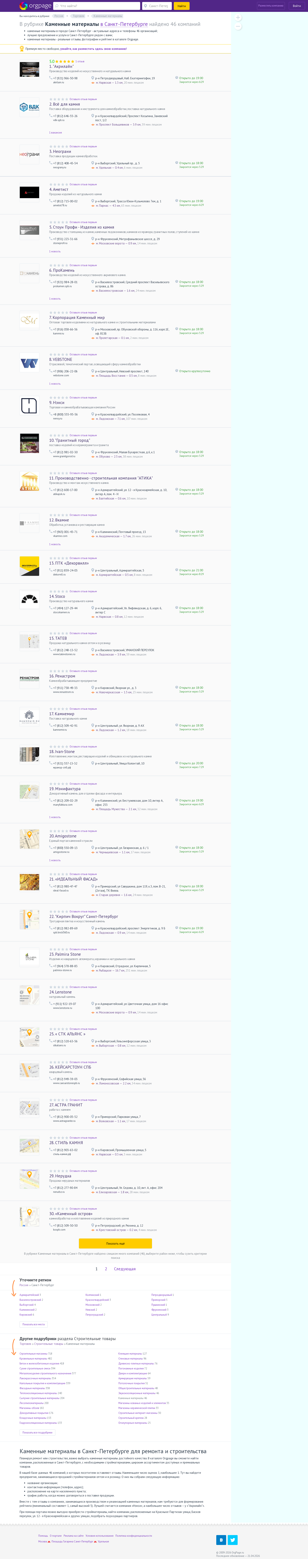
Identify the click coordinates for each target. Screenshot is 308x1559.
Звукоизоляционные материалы (137, 1393)
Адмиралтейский (29, 1295)
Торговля (25, 1344)
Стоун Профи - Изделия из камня (81, 227)
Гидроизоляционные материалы (38, 1423)
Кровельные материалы (33, 1358)
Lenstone (60, 992)
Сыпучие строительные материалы (40, 1398)
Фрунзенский (158, 1309)
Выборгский (27, 1304)
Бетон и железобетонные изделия (39, 1363)
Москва (42, 1541)
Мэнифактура (65, 788)
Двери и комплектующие (132, 1373)
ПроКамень (61, 270)
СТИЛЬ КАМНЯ (66, 1142)
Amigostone (63, 836)
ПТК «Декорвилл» (69, 563)
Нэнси (56, 402)
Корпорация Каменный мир (77, 317)
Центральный (159, 1314)
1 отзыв (80, 61)
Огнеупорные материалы (132, 1423)
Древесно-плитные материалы (136, 1363)
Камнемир (61, 713)
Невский (90, 1309)
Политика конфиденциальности (133, 1535)
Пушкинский (158, 1304)
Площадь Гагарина (62, 1541)
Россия (24, 1285)
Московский (93, 1304)
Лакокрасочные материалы (35, 1378)
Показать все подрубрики (37, 1432)
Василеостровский (30, 1300)
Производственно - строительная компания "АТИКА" (101, 478)
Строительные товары (48, 1344)
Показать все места (34, 1324)
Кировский (26, 1314)
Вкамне (59, 520)
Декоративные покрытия (34, 1413)
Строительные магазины (33, 1353)
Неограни (60, 151)
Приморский (158, 1300)
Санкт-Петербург (83, 1541)
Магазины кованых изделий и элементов (142, 1403)
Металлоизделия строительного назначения (45, 1373)
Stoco (57, 596)
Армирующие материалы (132, 1378)
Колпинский (92, 1295)
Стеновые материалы (130, 1358)
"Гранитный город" (69, 440)
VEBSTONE (60, 359)
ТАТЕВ (58, 638)
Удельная (103, 1541)
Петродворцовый (161, 1295)
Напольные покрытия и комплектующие (42, 1383)
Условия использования (99, 1535)
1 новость (54, 251)
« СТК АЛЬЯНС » (67, 1034)
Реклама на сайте (74, 1535)
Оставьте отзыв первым (83, 99)
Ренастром (62, 676)
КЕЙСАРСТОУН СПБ (70, 1067)
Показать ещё (115, 1243)
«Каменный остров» (71, 1213)
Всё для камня (64, 104)
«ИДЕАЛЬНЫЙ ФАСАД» (73, 879)
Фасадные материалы (32, 1388)
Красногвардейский (97, 1300)
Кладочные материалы (33, 1418)
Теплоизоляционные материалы (38, 1393)
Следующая (125, 1268)
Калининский (27, 1309)
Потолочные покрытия (131, 1383)
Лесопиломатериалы (32, 1403)
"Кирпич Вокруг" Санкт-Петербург (83, 916)
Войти (297, 6)
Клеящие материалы (130, 1353)
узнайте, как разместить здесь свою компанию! (93, 49)
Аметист (58, 189)
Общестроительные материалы (136, 1388)
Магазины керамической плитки (136, 1408)
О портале (56, 1535)
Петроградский (94, 1314)
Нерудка (60, 1176)
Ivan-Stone (62, 751)
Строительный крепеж (131, 1418)
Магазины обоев (29, 1408)
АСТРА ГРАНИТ (66, 1105)
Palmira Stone (65, 954)
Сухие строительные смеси (35, 1368)
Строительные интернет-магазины (138, 1413)
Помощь (43, 1535)
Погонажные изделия (131, 1368)
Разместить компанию (270, 5)
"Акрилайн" (61, 66)
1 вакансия (55, 132)
